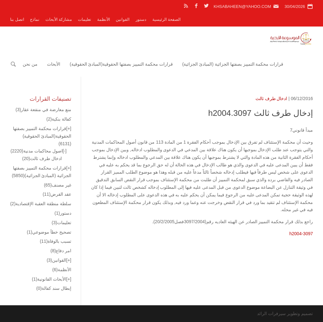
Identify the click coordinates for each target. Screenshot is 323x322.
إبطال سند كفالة (53, 288)
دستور (141, 19)
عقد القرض (57, 194)
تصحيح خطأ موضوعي (49, 232)
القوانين (123, 19)
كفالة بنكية (58, 119)
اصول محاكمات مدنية (36, 150)
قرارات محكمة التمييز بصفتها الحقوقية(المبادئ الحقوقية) (121, 64)
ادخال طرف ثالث (271, 98)
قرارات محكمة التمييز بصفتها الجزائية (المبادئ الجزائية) (233, 64)
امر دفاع (60, 250)
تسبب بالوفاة (55, 241)
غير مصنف (57, 185)
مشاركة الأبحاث (58, 19)
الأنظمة (103, 19)
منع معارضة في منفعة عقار (43, 109)
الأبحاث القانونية (49, 279)
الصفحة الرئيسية (166, 19)
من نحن (30, 64)
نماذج (34, 19)
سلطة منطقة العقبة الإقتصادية (40, 203)
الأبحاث (53, 64)
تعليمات (84, 19)
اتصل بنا (17, 19)
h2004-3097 (301, 233)
